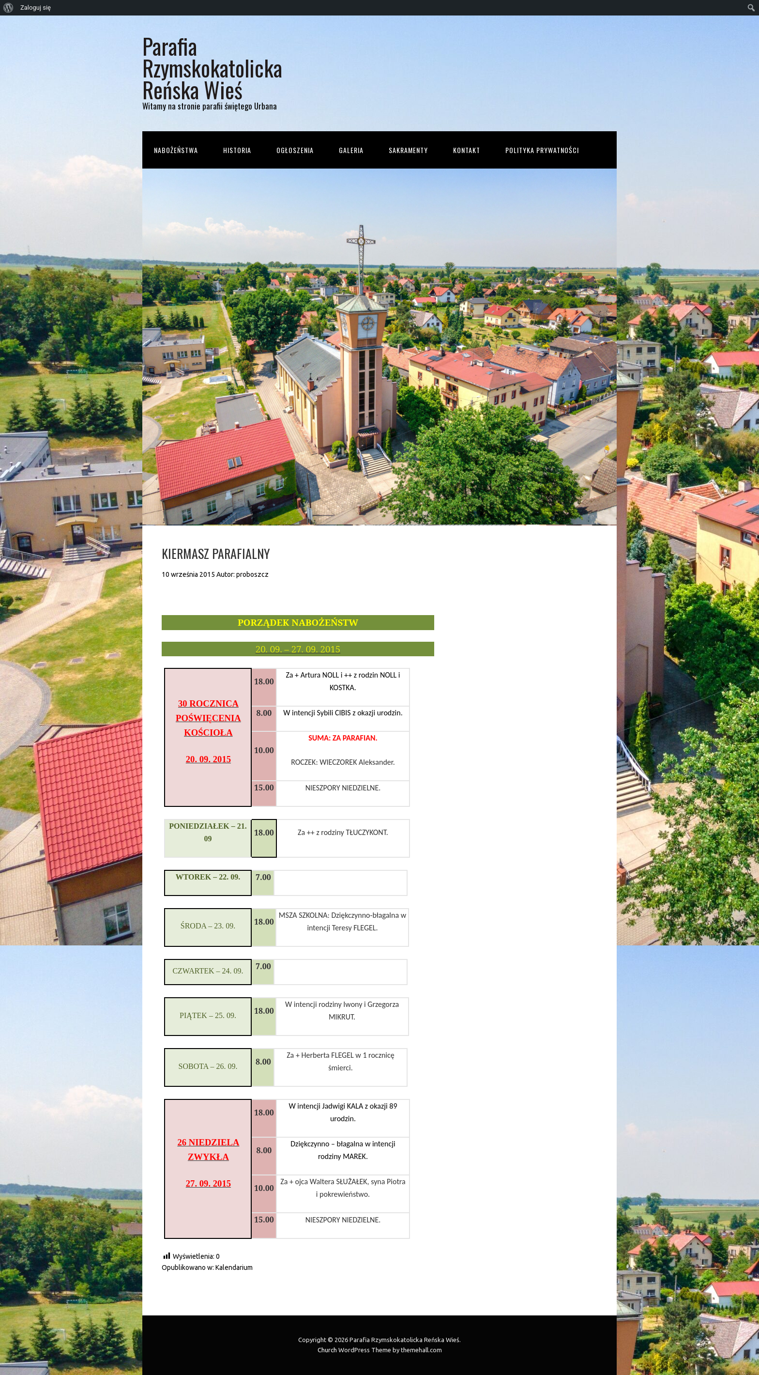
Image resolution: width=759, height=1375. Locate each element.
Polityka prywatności (542, 150)
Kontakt (466, 150)
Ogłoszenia (295, 150)
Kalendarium (234, 1267)
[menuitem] (8, 7)
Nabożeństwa (176, 150)
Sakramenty (408, 150)
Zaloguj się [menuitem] (35, 7)
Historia (237, 150)
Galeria (351, 150)
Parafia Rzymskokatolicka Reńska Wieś (212, 68)
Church (327, 1349)
